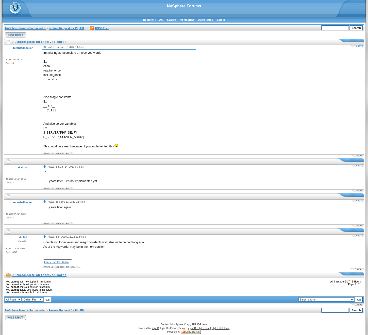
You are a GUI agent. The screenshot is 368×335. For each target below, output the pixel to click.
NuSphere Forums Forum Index (25, 28)
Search (171, 19)
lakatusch (23, 167)
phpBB (155, 328)
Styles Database (221, 328)
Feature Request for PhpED (66, 28)
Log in (221, 19)
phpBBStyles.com (200, 328)
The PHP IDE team (56, 262)
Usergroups (205, 19)
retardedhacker (23, 47)
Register (148, 19)
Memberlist (187, 19)
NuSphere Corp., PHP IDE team (190, 324)
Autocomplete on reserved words (39, 275)
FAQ (160, 19)
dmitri (23, 237)
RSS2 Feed (99, 28)
